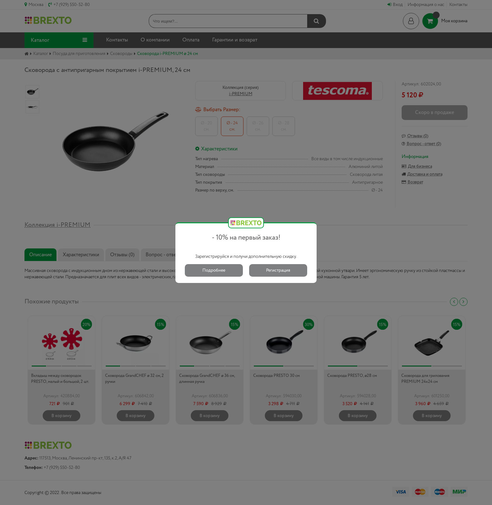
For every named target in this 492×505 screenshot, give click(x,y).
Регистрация (278, 270)
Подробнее (213, 270)
